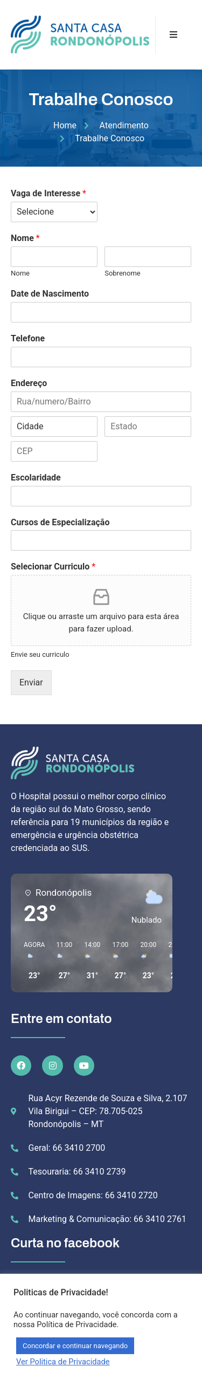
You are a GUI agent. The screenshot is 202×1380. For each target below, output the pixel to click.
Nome (25, 238)
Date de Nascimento (50, 294)
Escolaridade (36, 477)
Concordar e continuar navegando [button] (75, 1346)
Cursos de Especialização (60, 522)
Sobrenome (123, 273)
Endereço (29, 383)
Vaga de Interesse (48, 193)
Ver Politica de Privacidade (63, 1362)
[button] (30, 960)
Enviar (31, 682)
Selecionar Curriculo (53, 566)
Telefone (28, 338)
